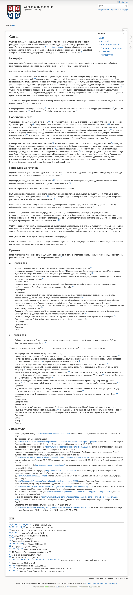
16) (109, 124)
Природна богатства (111, 48)
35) (43, 286)
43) (119, 355)
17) (111, 129)
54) (117, 393)
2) (81, 52)
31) (91, 267)
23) (61, 174)
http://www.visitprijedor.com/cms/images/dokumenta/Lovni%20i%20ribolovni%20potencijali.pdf (57, 442)
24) (54, 180)
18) (27, 134)
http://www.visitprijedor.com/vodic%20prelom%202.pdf (67, 447)
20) (112, 143)
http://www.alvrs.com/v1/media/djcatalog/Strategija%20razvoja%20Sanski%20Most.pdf (54, 507)
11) (113, 108)
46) (108, 364)
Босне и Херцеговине (54, 47)
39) (41, 308)
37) (82, 297)
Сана (13, 25)
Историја (105, 41)
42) (46, 342)
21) (55, 148)
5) (35, 78)
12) (29, 110)
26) (48, 196)
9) (75, 95)
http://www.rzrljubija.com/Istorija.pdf (61, 470)
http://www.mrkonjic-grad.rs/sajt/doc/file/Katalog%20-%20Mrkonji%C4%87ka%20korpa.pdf (55, 486)
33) (92, 273)
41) (115, 316)
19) (53, 143)
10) (45, 108)
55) (58, 409)
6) (61, 78)
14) (49, 121)
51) (22, 382)
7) (57, 84)
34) (43, 278)
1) (63, 49)
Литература (107, 55)
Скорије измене (103, 9)
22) (80, 151)
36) (73, 286)
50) (52, 377)
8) (121, 86)
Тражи (126, 6)
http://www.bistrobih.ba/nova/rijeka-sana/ (53, 434)
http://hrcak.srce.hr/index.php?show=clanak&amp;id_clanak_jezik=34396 (48, 481)
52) (118, 382)
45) (79, 361)
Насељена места (110, 44)
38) (111, 302)
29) (59, 220)
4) (66, 70)
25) (70, 183)
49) (103, 374)
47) (24, 369)
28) (93, 206)
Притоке (105, 51)
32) (65, 270)
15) (33, 124)
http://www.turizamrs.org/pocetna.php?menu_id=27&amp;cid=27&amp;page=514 (78, 492)
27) (54, 199)
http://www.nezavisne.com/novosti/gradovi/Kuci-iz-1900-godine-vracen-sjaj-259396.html (54, 457)
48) (69, 372)
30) (61, 257)
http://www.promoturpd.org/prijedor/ (50, 465)
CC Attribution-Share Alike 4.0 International (101, 583)
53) (83, 390)
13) (77, 110)
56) (22, 420)
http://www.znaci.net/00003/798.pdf (32, 476)
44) (42, 361)
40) (85, 313)
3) (89, 65)
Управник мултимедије (119, 9)
